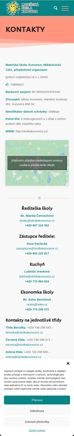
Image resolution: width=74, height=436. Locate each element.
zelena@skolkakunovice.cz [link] (23, 357)
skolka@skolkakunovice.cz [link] (37, 220)
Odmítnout (37, 411)
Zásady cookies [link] (37, 430)
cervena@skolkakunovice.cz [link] (24, 344)
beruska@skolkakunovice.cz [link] (24, 332)
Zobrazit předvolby (37, 421)
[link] (2, 13)
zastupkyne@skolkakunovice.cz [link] (37, 248)
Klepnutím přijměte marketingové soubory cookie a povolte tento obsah (36, 163)
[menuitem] (54, 8)
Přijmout (37, 400)
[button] (68, 363)
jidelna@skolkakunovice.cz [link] (37, 276)
